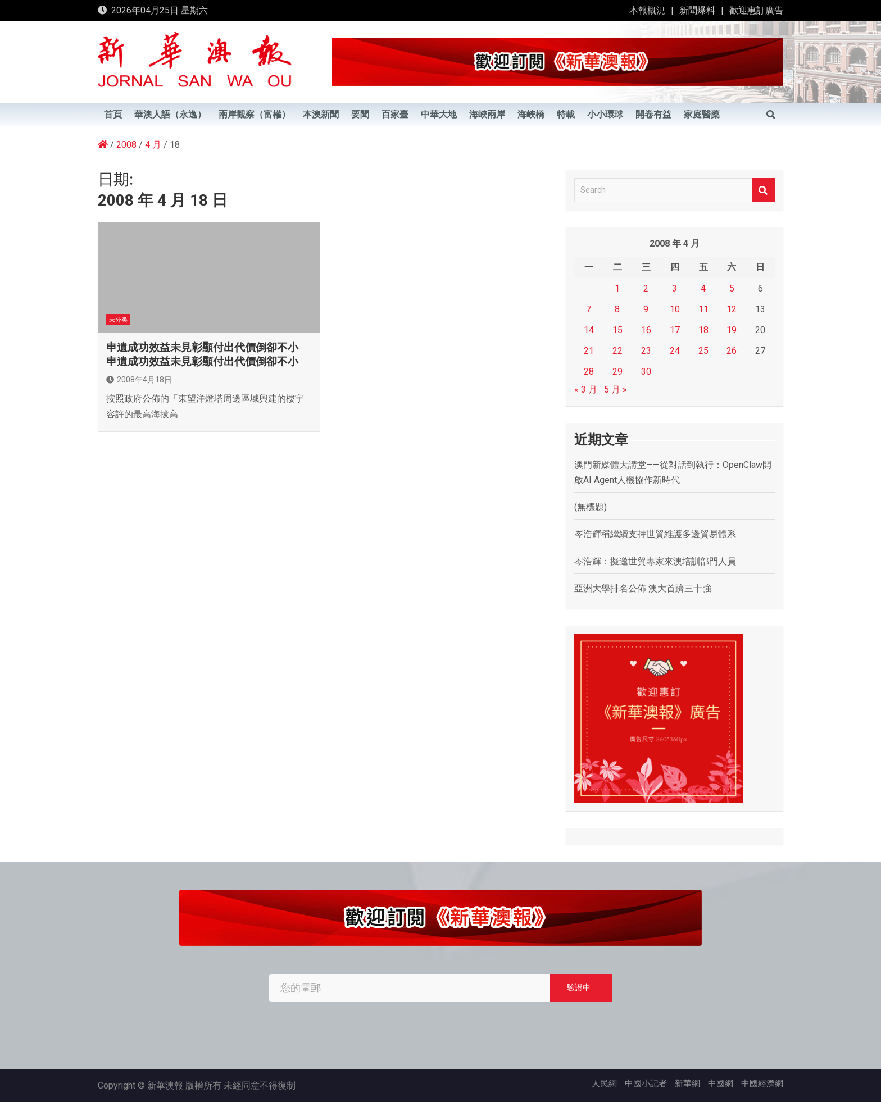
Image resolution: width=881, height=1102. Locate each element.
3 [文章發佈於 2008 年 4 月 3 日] (674, 288)
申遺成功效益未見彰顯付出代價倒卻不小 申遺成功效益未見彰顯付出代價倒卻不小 (202, 354)
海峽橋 (530, 115)
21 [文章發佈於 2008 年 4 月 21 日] (589, 350)
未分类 (118, 320)
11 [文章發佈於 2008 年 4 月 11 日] (703, 309)
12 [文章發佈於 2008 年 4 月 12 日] (731, 309)
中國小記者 (646, 1083)
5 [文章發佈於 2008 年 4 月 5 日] (731, 288)
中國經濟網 (762, 1083)
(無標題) (590, 507)
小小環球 (605, 115)
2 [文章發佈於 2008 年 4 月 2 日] (645, 288)
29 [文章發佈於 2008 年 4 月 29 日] (617, 371)
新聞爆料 (697, 10)
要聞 (360, 115)
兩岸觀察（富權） (254, 115)
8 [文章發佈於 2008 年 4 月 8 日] (617, 309)
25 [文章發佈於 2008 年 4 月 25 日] (703, 350)
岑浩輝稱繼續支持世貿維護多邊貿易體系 (655, 534)
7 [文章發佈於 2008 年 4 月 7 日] (588, 309)
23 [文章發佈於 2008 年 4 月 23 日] (646, 350)
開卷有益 (653, 115)
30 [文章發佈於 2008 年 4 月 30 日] (646, 371)
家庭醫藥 (702, 115)
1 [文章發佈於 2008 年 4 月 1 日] (617, 288)
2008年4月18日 (139, 379)
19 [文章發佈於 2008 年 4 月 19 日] (731, 330)
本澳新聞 (321, 115)
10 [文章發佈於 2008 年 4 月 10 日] (675, 309)
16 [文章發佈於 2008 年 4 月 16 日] (646, 330)
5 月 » (615, 389)
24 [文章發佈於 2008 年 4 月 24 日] (675, 350)
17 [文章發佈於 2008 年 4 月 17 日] (675, 330)
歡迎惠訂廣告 (756, 10)
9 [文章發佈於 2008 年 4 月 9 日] (645, 309)
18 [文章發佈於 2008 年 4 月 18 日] (703, 330)
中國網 (720, 1083)
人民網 (604, 1083)
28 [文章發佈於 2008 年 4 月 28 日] (589, 371)
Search (763, 190)
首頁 (113, 115)
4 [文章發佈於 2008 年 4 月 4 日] (703, 288)
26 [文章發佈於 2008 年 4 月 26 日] (731, 350)
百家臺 (395, 115)
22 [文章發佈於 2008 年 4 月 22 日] (617, 350)
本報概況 (647, 10)
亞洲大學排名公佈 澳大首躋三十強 (642, 588)
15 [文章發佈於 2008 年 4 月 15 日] (617, 330)
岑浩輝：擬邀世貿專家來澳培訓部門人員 (655, 561)
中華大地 (439, 115)
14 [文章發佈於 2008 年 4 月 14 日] (589, 330)
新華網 (687, 1083)
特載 (566, 115)
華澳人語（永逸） (170, 115)
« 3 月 (585, 389)
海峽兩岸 (487, 115)
